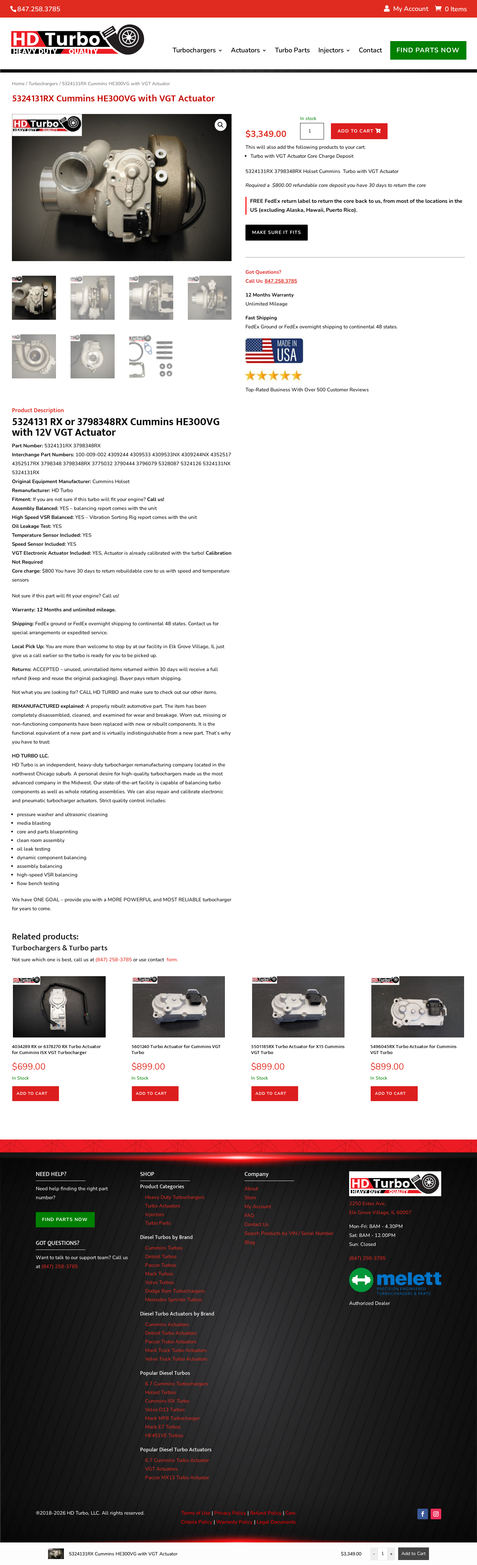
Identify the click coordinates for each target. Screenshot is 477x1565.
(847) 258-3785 (113, 959)
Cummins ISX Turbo (167, 1396)
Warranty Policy (234, 1517)
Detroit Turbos (161, 1252)
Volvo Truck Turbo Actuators (176, 1354)
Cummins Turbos (164, 1243)
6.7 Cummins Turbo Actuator (177, 1456)
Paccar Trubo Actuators (170, 1337)
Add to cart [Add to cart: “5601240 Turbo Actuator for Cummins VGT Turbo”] (156, 1094)
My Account (257, 1202)
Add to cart (356, 131)
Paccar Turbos (160, 1261)
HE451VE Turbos (164, 1431)
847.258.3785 (38, 9)
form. (172, 959)
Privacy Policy (230, 1508)
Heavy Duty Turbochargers (174, 1193)
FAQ (249, 1211)
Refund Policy (266, 1508)
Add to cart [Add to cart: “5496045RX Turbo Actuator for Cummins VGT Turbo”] (395, 1094)
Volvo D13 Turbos (165, 1405)
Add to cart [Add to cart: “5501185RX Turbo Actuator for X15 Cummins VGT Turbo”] (276, 1094)
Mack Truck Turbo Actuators (176, 1346)
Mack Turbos (159, 1269)
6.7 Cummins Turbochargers (176, 1379)
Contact (370, 53)
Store (250, 1193)
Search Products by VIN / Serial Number (288, 1229)
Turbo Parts (292, 53)
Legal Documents (276, 1517)
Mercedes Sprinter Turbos (173, 1295)
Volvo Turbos (159, 1278)
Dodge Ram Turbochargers (175, 1286)
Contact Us (256, 1220)
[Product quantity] (312, 131)
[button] (221, 125)
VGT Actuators (161, 1464)
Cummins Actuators (167, 1320)
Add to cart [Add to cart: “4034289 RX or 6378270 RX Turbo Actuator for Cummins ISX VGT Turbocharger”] (37, 1094)
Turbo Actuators (162, 1201)
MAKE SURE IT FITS (276, 232)
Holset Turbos (160, 1388)
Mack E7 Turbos (163, 1422)
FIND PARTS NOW (428, 52)
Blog (249, 1238)
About (251, 1184)
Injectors (331, 53)
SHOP (147, 1170)
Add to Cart (413, 1553)
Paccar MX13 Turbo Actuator (177, 1473)
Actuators (245, 53)
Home (18, 84)
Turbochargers (194, 53)
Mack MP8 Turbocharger (172, 1414)
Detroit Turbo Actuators (171, 1328)
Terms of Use (195, 1508)
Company (256, 1170)
